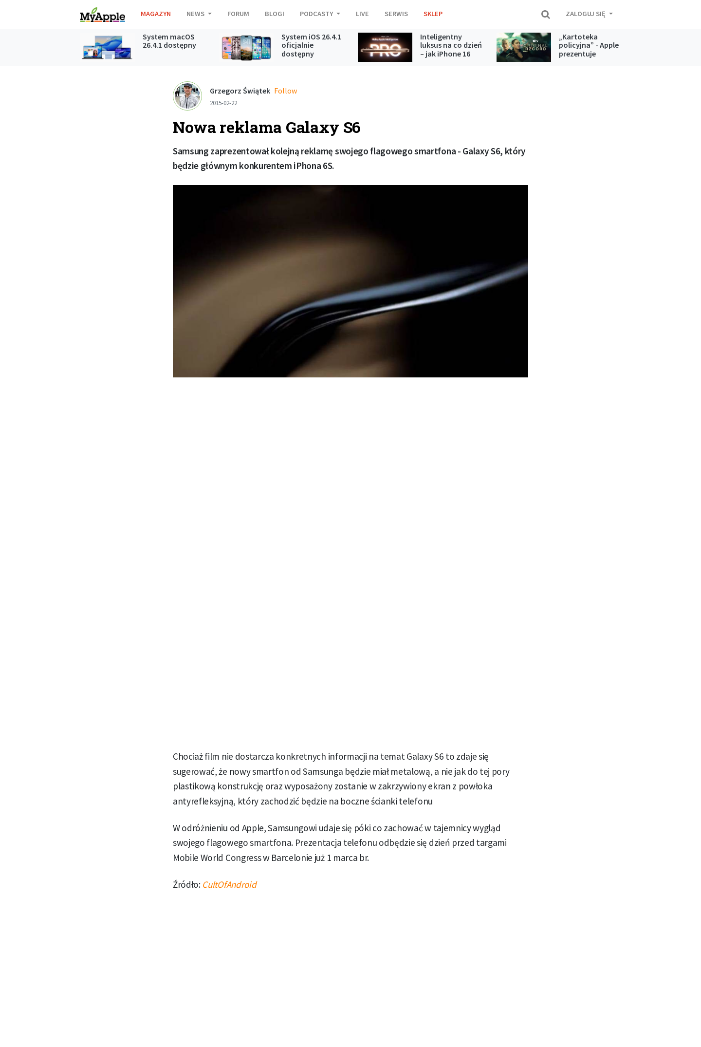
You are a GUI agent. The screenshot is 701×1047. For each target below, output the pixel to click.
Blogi (274, 13)
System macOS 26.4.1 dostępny (169, 41)
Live (362, 13)
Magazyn (156, 13)
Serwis (396, 13)
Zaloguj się (586, 13)
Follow (285, 90)
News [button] (196, 13)
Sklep (433, 13)
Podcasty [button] (317, 13)
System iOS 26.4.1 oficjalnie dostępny (311, 45)
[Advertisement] (350, 457)
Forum (238, 13)
